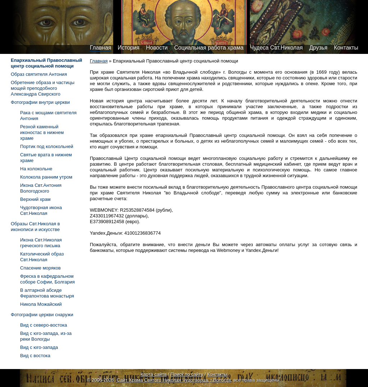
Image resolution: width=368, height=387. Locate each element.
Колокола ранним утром (46, 177)
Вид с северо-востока (43, 325)
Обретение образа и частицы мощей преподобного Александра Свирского (42, 88)
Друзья (318, 48)
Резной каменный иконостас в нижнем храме (42, 132)
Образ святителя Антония (39, 74)
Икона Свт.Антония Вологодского (40, 188)
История (128, 48)
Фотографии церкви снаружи (42, 314)
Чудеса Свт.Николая (276, 48)
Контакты (346, 48)
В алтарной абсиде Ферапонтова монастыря (47, 293)
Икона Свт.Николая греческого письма (41, 242)
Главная (100, 48)
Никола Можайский (41, 304)
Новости (156, 48)
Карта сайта (153, 374)
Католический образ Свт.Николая (42, 256)
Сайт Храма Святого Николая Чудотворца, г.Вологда (174, 380)
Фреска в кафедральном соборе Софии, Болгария (47, 279)
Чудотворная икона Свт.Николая (41, 210)
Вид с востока (35, 355)
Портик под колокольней (46, 146)
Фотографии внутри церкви (40, 102)
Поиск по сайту (187, 374)
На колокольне (36, 168)
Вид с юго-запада (39, 347)
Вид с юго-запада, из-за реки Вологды (46, 336)
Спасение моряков (40, 268)
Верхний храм (35, 199)
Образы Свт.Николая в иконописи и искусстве (35, 226)
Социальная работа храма (209, 48)
